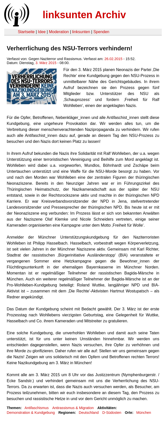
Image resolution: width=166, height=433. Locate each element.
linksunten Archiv (84, 14)
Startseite (26, 32)
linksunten (81, 32)
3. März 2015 (45, 63)
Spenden (101, 32)
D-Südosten (111, 413)
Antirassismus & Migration (73, 408)
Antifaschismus (36, 408)
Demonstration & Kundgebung (31, 413)
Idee (42, 32)
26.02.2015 (113, 59)
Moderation (59, 32)
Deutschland (89, 413)
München (143, 413)
